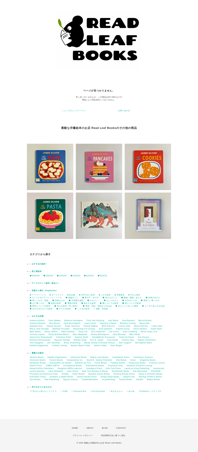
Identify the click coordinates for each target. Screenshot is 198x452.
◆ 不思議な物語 (76, 300)
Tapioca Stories (70, 379)
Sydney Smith (81, 337)
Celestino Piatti (63, 337)
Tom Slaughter (37, 343)
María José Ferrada (39, 329)
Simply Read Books (110, 377)
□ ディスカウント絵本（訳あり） (45, 283)
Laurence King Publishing (137, 368)
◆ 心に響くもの (37, 303)
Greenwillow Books (95, 366)
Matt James (35, 332)
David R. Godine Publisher (99, 360)
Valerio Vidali (100, 345)
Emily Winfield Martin (59, 334)
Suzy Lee (83, 332)
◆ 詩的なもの (58, 300)
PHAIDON (156, 371)
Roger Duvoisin (72, 326)
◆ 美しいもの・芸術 (39, 300)
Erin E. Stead (96, 340)
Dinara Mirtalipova (100, 334)
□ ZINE (64, 391)
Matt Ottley (134, 334)
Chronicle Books (37, 360)
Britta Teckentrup (72, 343)
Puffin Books (78, 374)
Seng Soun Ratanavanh (41, 337)
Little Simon (72, 371)
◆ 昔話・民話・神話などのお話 (97, 306)
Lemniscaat (158, 368)
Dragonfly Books (148, 360)
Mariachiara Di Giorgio (84, 329)
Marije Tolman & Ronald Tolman (99, 343)
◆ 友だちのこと (110, 298)
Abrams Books (37, 357)
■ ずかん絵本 (134, 295)
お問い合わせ (124, 111)
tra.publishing (108, 379)
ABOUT (90, 428)
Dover (133, 360)
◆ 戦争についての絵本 (40, 306)
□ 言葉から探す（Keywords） (44, 290)
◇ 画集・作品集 (100, 309)
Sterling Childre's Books (150, 377)
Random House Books (99, 374)
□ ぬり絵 (131, 391)
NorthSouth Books (120, 371)
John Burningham (72, 323)
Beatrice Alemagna (73, 320)
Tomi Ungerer (125, 343)
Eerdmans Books (38, 363)
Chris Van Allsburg (95, 320)
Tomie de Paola (126, 337)
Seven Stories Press (87, 377)
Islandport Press (94, 368)
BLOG (105, 428)
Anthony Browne (37, 323)
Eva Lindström (98, 332)
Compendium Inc (75, 360)
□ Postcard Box (78, 391)
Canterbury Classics (143, 357)
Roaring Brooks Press (124, 374)
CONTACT (121, 428)
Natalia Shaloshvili (147, 340)
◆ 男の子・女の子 (90, 298)
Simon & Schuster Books (150, 374)
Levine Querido (37, 371)
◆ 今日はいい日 (129, 300)
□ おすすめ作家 (37, 316)
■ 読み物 (71, 295)
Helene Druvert (54, 326)
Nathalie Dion (36, 326)
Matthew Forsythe (61, 329)
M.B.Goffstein (105, 329)
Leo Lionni (114, 332)
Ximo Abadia (54, 320)
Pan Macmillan (140, 371)
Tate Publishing (51, 379)
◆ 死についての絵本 (131, 303)
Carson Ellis (124, 326)
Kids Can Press (113, 368)
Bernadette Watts (143, 343)
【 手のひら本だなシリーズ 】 (43, 391)
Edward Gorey (123, 329)
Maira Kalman (68, 332)
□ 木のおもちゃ (116, 391)
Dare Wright (116, 345)
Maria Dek (144, 323)
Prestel (65, 374)
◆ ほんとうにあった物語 (126, 306)
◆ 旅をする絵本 (88, 303)
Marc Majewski (80, 334)
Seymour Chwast (108, 323)
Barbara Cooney (128, 323)
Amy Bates (113, 320)
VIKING (139, 379)
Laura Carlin (90, 323)
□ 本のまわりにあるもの (41, 387)
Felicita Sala (128, 340)
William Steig (80, 340)
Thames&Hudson (90, 379)
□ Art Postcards (97, 391)
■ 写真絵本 (120, 295)
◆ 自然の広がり (153, 298)
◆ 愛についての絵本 (109, 303)
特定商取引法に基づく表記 (113, 435)
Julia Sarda (112, 340)
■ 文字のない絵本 (87, 295)
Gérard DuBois (91, 326)
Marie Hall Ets (141, 326)
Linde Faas (157, 326)
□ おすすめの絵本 (38, 264)
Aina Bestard (128, 320)
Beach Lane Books (99, 357)
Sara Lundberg (130, 332)
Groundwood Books (72, 366)
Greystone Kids (115, 366)
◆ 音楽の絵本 (54, 303)
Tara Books (35, 379)
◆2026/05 (48, 276)
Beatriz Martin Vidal (80, 345)
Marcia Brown (145, 320)
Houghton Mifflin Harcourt (70, 368)
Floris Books (101, 363)
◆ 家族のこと (72, 298)
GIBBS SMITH (52, 366)
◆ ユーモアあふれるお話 (153, 306)
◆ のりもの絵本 (63, 309)
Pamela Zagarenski (39, 345)
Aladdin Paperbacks (57, 357)
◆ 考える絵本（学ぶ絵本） (66, 306)
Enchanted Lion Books (60, 363)
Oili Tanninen (53, 343)
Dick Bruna (54, 323)
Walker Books (153, 379)
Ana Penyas (143, 337)
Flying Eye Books (137, 363)
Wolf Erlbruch (108, 326)
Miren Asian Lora (149, 332)
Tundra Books (125, 379)
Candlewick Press (120, 357)
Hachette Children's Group (139, 366)
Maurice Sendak (62, 340)
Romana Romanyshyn (40, 340)
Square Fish (129, 377)
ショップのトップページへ (74, 111)
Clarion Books (56, 360)
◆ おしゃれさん (111, 300)
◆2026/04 (62, 276)
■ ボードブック (57, 295)
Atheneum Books (78, 357)
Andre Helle (156, 329)
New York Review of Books (95, 371)
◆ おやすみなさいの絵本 (41, 309)
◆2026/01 (102, 276)
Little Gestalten (55, 371)
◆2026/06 (34, 276)
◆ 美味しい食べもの (150, 300)
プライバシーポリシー (83, 435)
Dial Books (121, 360)
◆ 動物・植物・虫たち (131, 298)
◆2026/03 (75, 276)
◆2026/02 (89, 276)
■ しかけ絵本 (105, 295)
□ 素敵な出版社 (37, 353)
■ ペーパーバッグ (38, 295)
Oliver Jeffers (51, 332)
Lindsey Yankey (59, 345)
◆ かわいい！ (93, 300)
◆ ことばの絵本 (82, 309)
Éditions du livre (83, 363)
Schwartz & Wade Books (61, 377)
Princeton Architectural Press (44, 374)
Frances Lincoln (157, 363)
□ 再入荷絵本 (36, 271)
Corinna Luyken (37, 334)
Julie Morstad (119, 334)
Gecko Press (36, 366)
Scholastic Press (38, 377)
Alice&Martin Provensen (103, 337)
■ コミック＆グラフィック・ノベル (46, 298)
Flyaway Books (118, 363)
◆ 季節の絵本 (71, 303)
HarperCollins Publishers (42, 368)
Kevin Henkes (140, 329)
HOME (75, 428)
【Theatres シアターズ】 (150, 391)
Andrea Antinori (37, 320)
